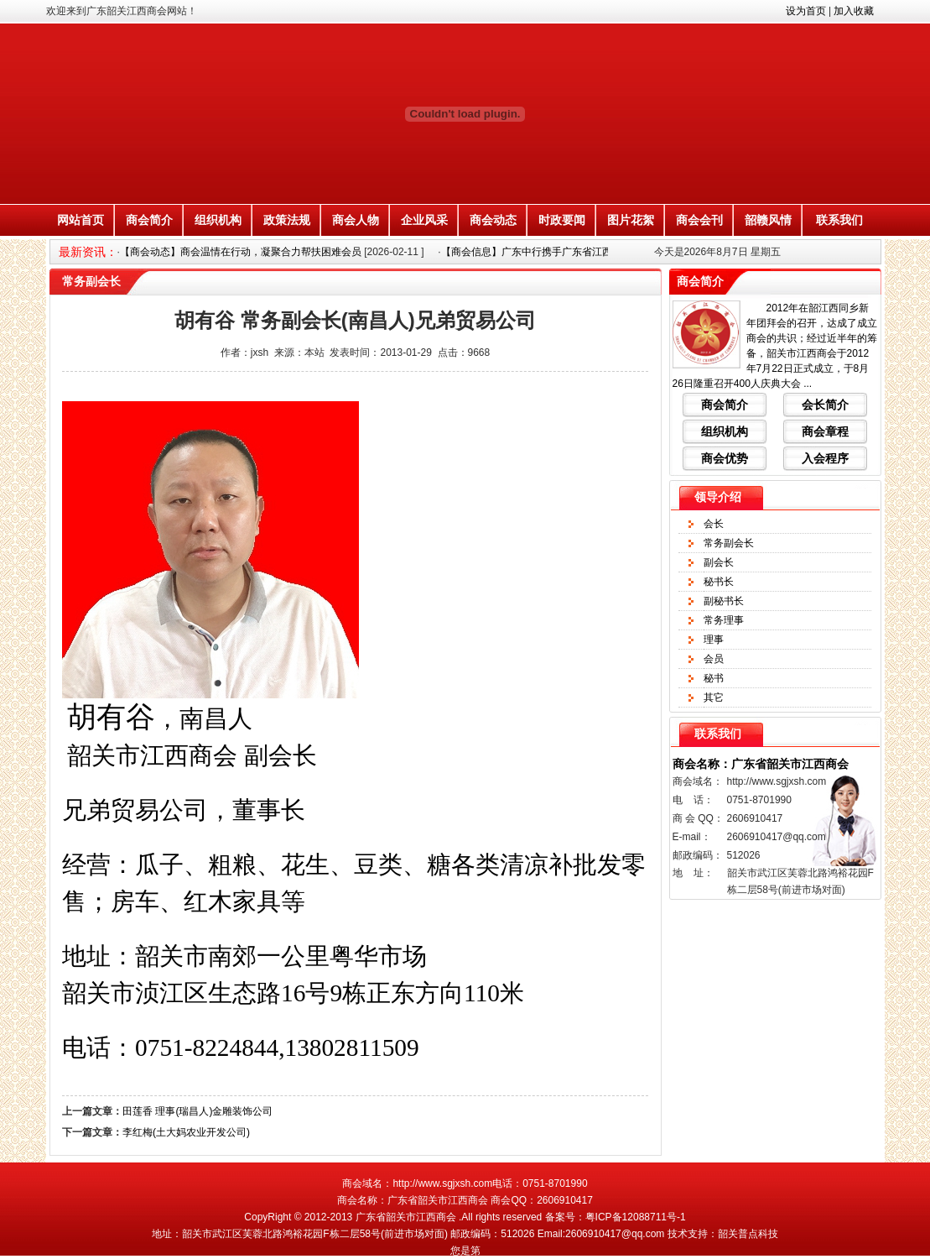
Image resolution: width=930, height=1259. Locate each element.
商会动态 (493, 220)
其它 (714, 697)
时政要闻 (561, 220)
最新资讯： (88, 252)
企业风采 (424, 220)
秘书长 (719, 582)
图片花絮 (630, 220)
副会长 (719, 562)
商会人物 (355, 220)
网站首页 (80, 220)
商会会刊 (699, 220)
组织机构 (218, 220)
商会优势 (724, 458)
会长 (714, 524)
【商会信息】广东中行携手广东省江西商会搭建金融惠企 (567, 252)
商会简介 (149, 220)
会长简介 (825, 404)
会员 (714, 659)
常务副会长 (729, 543)
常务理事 (724, 620)
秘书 (714, 678)
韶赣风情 (768, 220)
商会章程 (825, 431)
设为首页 (806, 11)
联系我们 (839, 220)
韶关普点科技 (748, 1234)
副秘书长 (724, 601)
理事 (714, 639)
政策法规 (286, 220)
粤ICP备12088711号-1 (635, 1217)
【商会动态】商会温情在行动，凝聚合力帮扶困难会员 (240, 252)
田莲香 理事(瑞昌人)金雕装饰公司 (197, 1111)
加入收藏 (854, 11)
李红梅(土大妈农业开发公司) (186, 1132)
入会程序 (825, 458)
